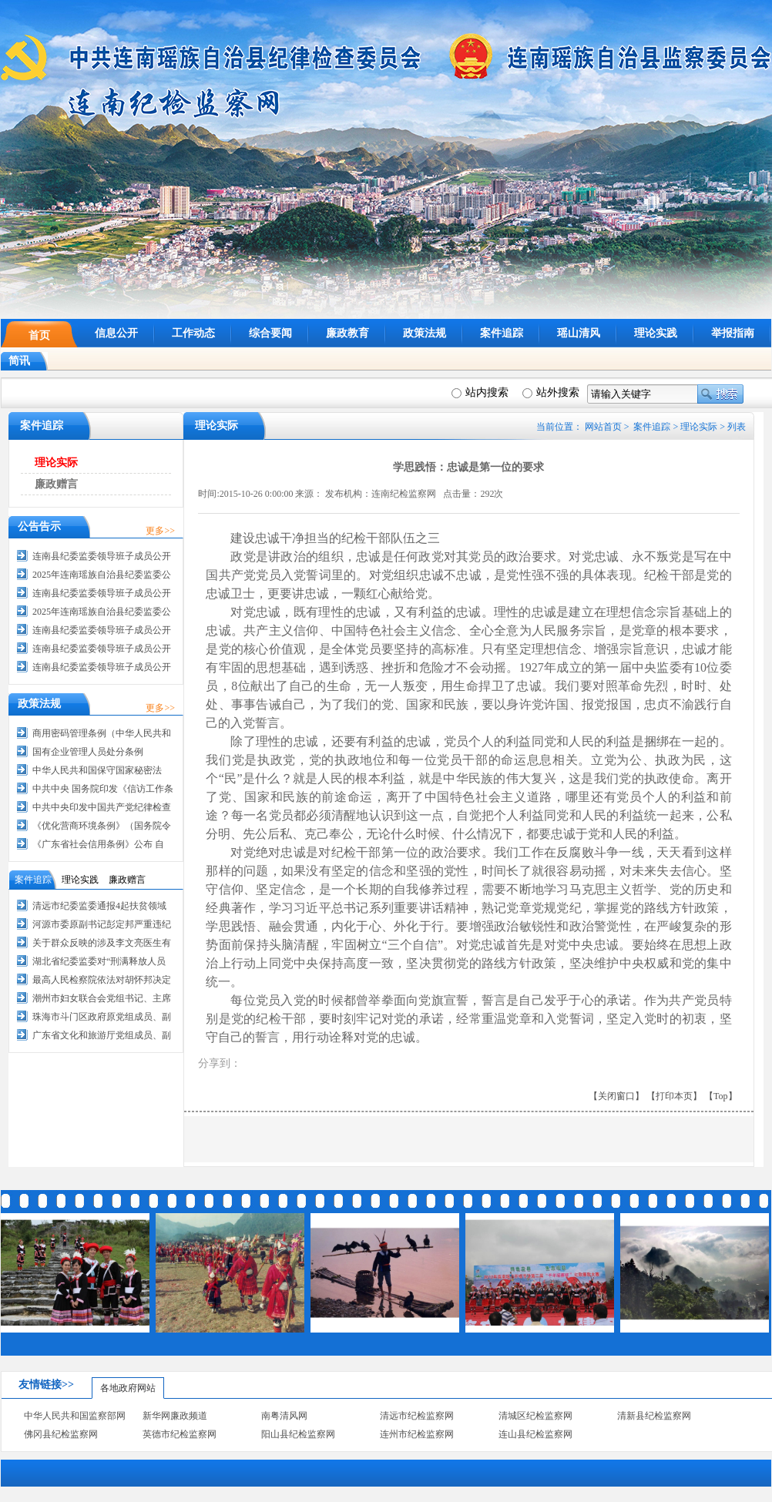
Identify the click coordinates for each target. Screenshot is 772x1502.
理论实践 (655, 333)
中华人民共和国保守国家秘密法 (97, 770)
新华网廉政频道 (175, 1415)
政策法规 (424, 333)
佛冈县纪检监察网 (61, 1434)
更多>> (160, 530)
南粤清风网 (284, 1415)
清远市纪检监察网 (417, 1415)
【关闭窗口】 (616, 1096)
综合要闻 (270, 333)
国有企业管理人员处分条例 (87, 751)
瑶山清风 (578, 333)
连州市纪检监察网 (417, 1434)
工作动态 (193, 333)
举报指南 (732, 333)
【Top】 (720, 1096)
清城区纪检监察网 (535, 1415)
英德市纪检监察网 (179, 1434)
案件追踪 (501, 333)
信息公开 (116, 333)
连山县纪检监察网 (535, 1434)
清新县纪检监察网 (654, 1415)
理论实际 (698, 426)
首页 (39, 335)
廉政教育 (347, 333)
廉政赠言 (56, 484)
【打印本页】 (674, 1096)
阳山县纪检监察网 (298, 1434)
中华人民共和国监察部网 (75, 1415)
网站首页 (603, 426)
